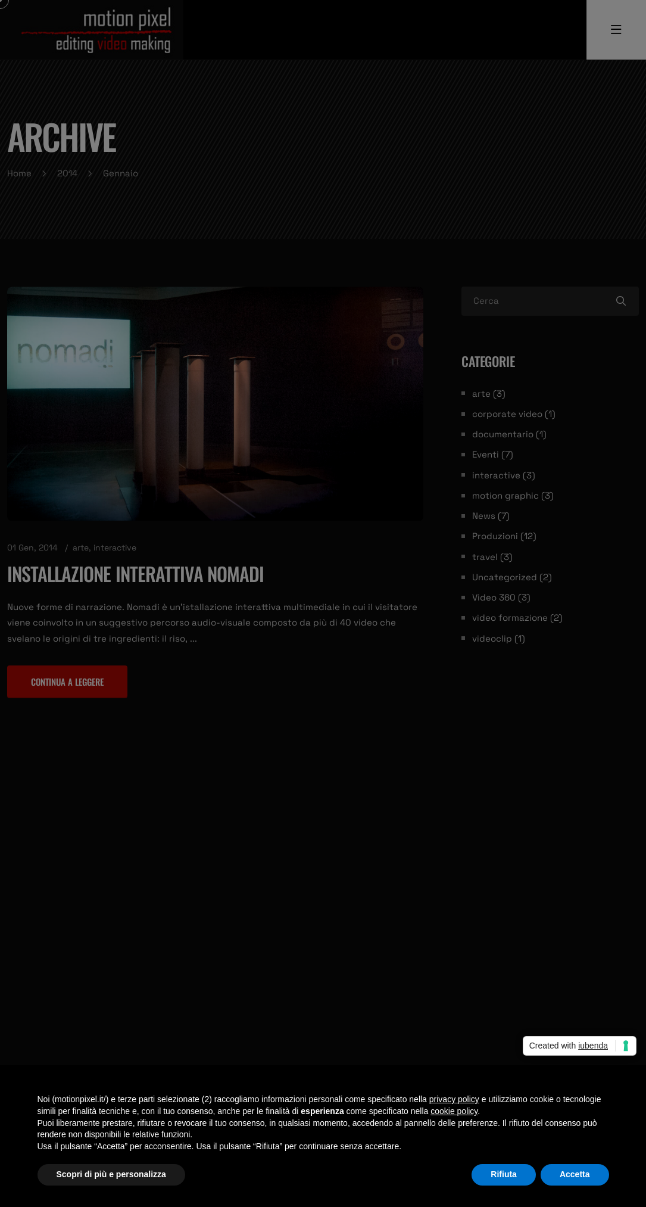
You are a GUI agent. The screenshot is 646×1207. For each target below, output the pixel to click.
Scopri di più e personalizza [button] (111, 1174)
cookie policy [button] (454, 1111)
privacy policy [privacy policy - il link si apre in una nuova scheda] (454, 1099)
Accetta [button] (575, 1174)
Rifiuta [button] (504, 1174)
